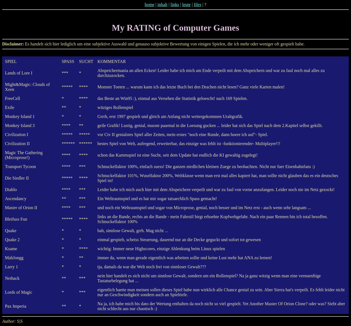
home (150, 4)
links (175, 4)
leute (186, 4)
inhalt (162, 4)
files (198, 4)
